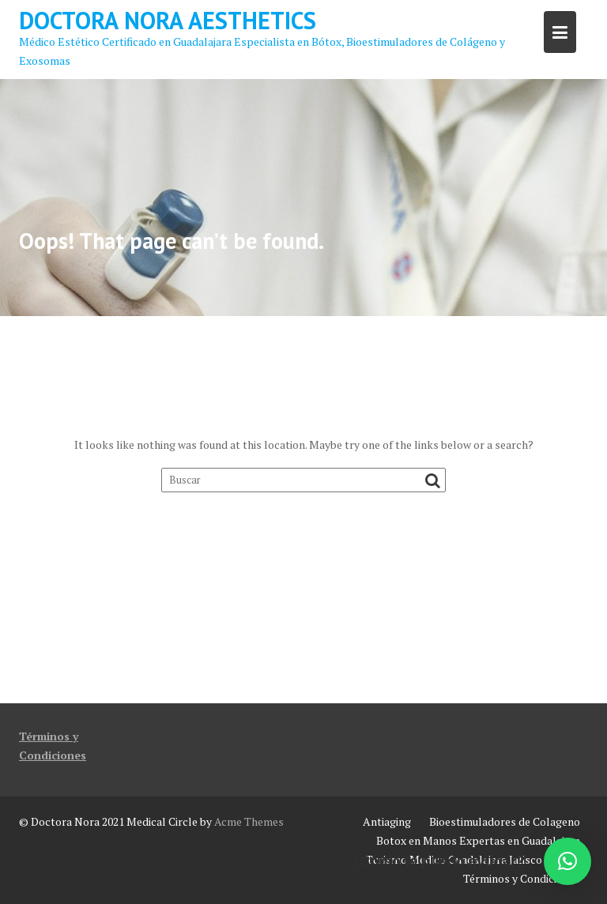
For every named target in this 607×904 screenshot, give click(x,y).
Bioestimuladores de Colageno (504, 821)
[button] (567, 861)
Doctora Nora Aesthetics (167, 20)
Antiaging (387, 821)
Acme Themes (249, 821)
